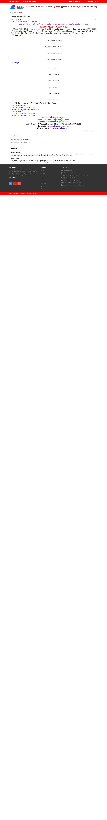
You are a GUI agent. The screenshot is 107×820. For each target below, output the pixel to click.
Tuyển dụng (43, 810)
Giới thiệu (43, 800)
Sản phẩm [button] (66, 7)
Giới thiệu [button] (41, 7)
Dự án (42, 805)
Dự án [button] (58, 7)
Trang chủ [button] (31, 7)
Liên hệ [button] (94, 7)
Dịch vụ (42, 803)
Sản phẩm (43, 808)
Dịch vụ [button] (50, 7)
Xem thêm (12, 804)
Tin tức (42, 813)
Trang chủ (43, 797)
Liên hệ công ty (65, 794)
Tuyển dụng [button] (77, 7)
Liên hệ (42, 815)
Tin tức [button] (86, 7)
